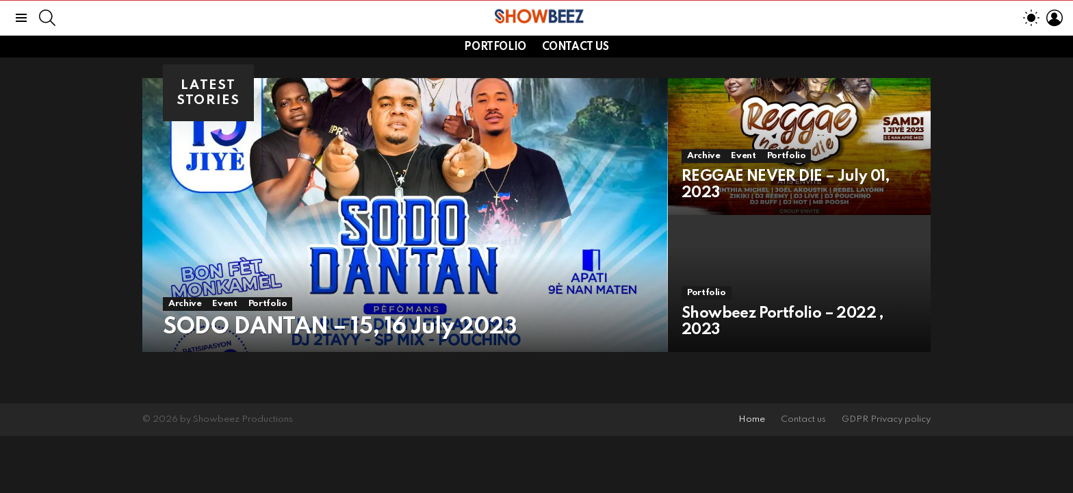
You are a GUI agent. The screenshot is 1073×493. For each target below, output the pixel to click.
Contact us (575, 47)
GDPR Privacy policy (886, 419)
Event (224, 303)
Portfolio (495, 47)
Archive (184, 303)
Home (751, 419)
